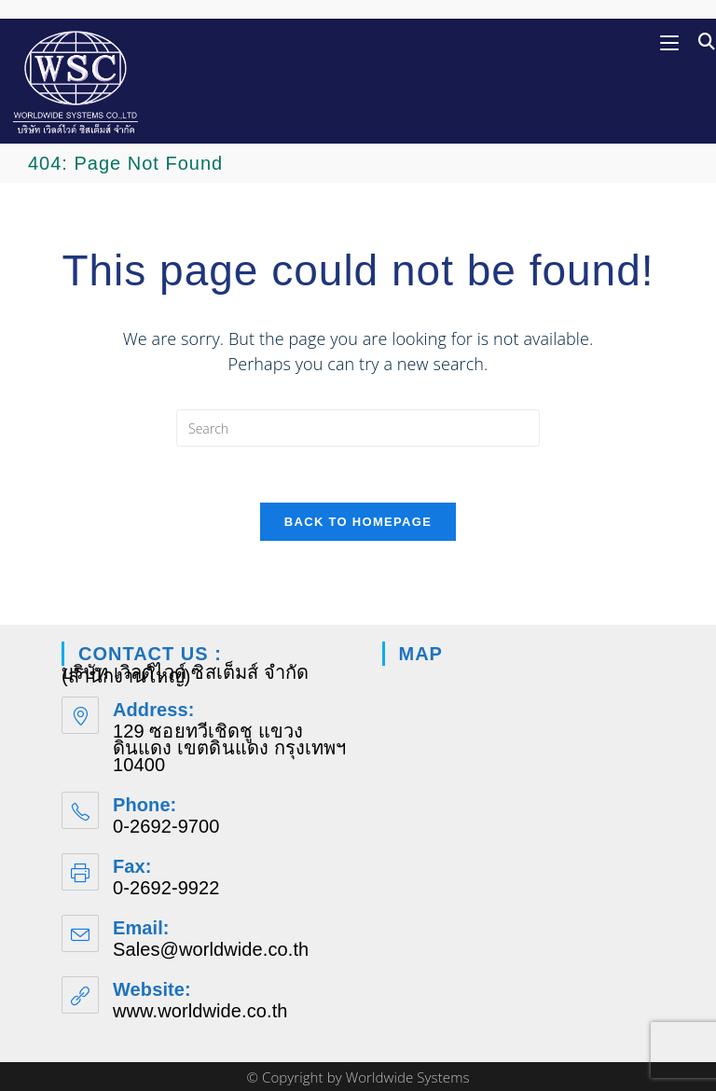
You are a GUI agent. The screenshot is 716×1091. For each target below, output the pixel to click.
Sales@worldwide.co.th (211, 949)
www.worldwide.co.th (200, 1011)
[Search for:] (700, 42)
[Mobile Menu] (672, 42)
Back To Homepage (358, 522)
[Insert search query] (358, 428)
